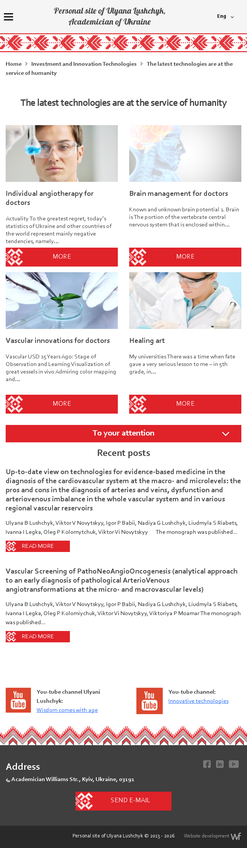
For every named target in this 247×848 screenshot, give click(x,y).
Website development (212, 836)
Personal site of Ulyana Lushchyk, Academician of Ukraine (109, 16)
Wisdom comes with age (67, 710)
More (61, 257)
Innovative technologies (198, 701)
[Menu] (8, 16)
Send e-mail (130, 800)
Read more (38, 546)
